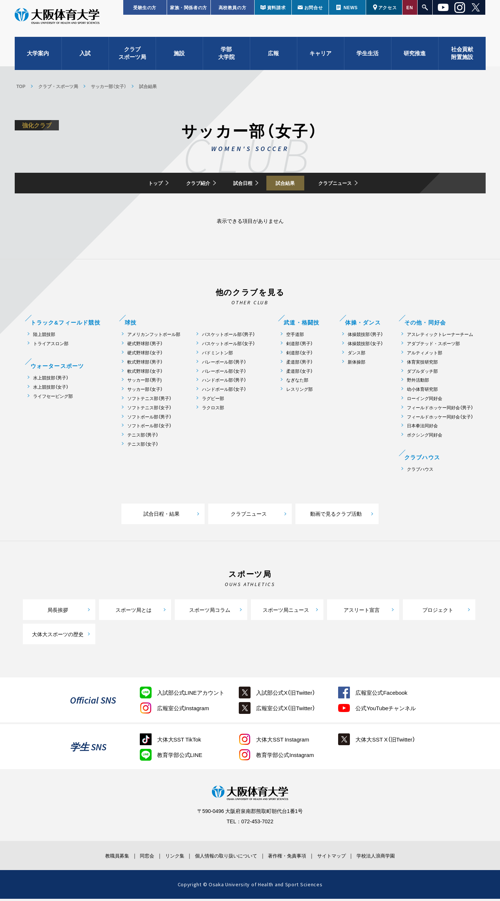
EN (410, 7)
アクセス (387, 7)
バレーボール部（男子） (224, 364)
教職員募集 (93, 858)
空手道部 (295, 337)
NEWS (351, 7)
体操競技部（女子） (365, 346)
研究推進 (415, 59)
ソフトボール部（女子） (149, 428)
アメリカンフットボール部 (153, 337)
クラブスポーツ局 (132, 59)
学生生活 (368, 59)
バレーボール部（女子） (224, 373)
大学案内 (38, 59)
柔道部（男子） (299, 364)
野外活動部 (418, 382)
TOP (21, 86)
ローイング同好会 (424, 400)
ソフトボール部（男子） (149, 419)
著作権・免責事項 (294, 858)
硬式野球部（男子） (145, 346)
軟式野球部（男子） (145, 364)
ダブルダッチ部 (422, 373)
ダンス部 (356, 355)
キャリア (320, 59)
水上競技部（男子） (50, 380)
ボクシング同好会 (424, 437)
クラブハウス (420, 471)
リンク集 (164, 858)
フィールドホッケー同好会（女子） (440, 419)
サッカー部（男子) (144, 382)
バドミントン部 (217, 355)
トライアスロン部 (50, 346)
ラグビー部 (213, 400)
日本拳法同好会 (422, 428)
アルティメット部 (424, 355)
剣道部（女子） (299, 355)
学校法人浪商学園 (399, 858)
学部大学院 (226, 59)
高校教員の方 (233, 7)
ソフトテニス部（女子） (149, 410)
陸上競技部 (44, 337)
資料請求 (276, 7)
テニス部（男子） (142, 437)
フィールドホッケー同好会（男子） (440, 410)
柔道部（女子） (299, 373)
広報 (273, 59)
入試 (85, 59)
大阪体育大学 (57, 23)
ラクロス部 (213, 410)
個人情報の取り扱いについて (224, 858)
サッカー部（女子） (108, 86)
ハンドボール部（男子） (224, 382)
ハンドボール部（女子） (224, 392)
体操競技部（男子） (365, 337)
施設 (179, 59)
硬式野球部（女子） (145, 355)
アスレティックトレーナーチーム (440, 337)
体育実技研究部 (422, 364)
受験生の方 (144, 7)
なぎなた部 (297, 382)
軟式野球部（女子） (145, 373)
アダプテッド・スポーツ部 (433, 346)
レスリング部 (299, 392)
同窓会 (130, 858)
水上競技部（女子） (50, 389)
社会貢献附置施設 (462, 59)
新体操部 (356, 364)
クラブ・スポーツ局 (58, 86)
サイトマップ (346, 858)
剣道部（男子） (299, 346)
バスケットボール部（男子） (228, 337)
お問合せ (313, 7)
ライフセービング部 (53, 398)
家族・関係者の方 (188, 7)
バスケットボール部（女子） (228, 346)
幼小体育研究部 (422, 392)
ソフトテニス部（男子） (149, 400)
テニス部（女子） (142, 446)
